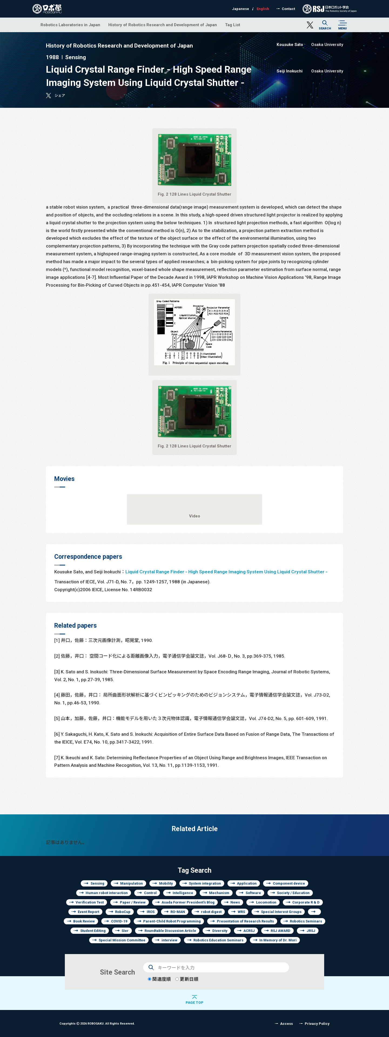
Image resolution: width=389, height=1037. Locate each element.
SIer (125, 930)
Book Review (84, 921)
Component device (289, 883)
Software (253, 893)
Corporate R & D (306, 902)
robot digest (211, 912)
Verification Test (90, 902)
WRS (241, 912)
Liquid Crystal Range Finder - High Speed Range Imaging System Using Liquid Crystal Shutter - (226, 571)
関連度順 (159, 979)
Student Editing (93, 930)
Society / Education (293, 893)
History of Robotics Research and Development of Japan (162, 25)
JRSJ (311, 930)
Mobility (166, 883)
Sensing (97, 883)
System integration (205, 883)
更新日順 (186, 979)
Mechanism (219, 893)
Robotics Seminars (306, 921)
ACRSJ (249, 930)
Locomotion (266, 902)
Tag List (232, 25)
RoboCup (122, 912)
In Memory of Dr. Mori (278, 940)
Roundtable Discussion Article (170, 930)
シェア (60, 95)
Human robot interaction (107, 893)
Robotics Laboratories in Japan (70, 25)
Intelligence (183, 893)
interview (169, 940)
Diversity (219, 930)
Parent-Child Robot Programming (172, 921)
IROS (151, 912)
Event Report (88, 912)
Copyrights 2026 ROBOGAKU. (97, 1023)
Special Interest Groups (281, 912)
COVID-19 (119, 921)
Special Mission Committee (122, 940)
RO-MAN (177, 912)
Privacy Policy (317, 1023)
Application (247, 883)
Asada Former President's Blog (188, 902)
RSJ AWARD (280, 930)
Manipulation (131, 883)
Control (150, 893)
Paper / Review (133, 902)
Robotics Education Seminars (218, 940)
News (235, 902)
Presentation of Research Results (245, 921)
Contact (288, 9)
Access (286, 1023)
